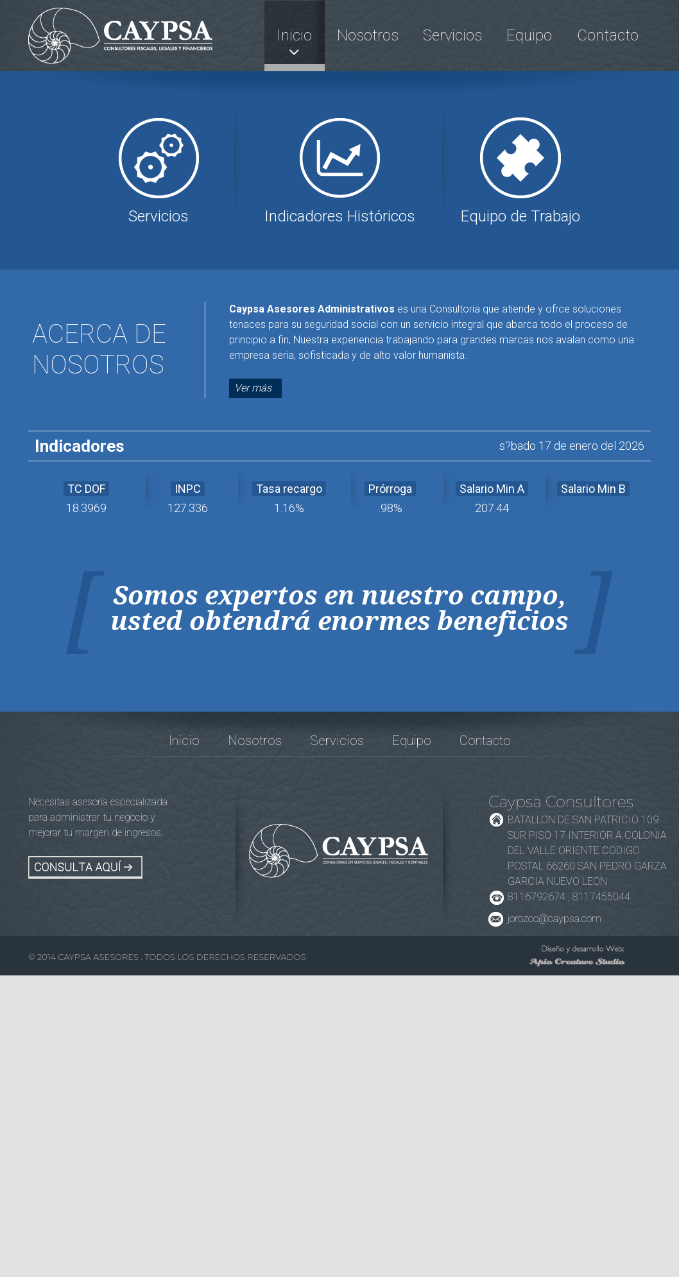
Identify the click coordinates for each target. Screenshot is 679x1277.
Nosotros (368, 35)
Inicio (294, 35)
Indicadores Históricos (339, 216)
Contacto (608, 35)
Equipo (529, 35)
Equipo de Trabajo (520, 216)
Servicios (452, 35)
